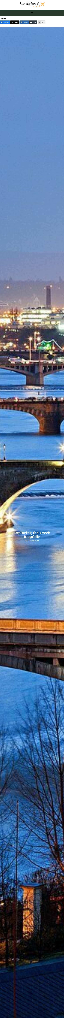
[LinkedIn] (24, 22)
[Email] (33, 22)
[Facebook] (5, 22)
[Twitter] (14, 22)
